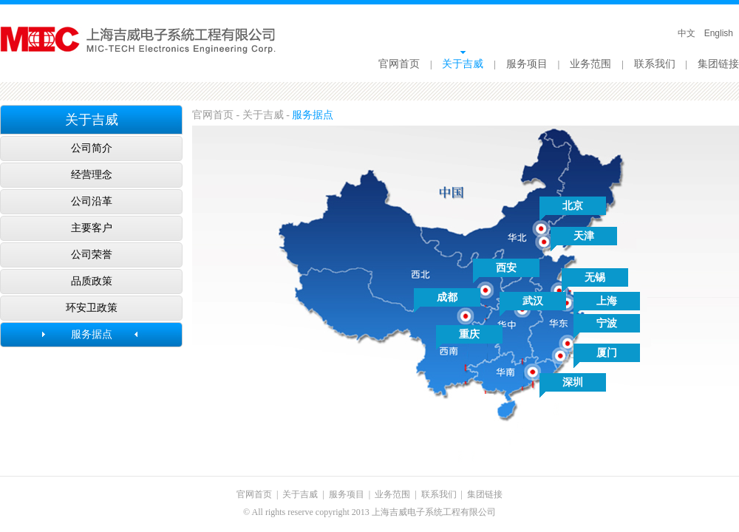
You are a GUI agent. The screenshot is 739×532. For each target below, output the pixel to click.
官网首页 (399, 63)
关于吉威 (462, 63)
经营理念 (91, 174)
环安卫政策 (92, 307)
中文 (686, 33)
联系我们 (654, 63)
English (718, 33)
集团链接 (718, 63)
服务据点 (91, 334)
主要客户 (91, 227)
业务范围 (590, 63)
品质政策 (91, 281)
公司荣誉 (91, 254)
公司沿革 (91, 201)
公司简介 (91, 148)
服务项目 (527, 63)
